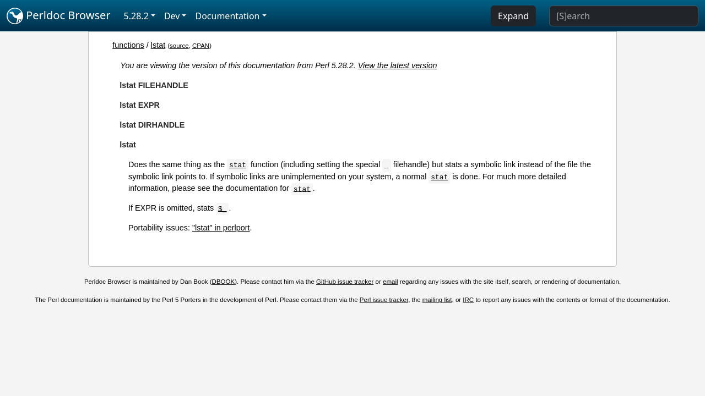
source (179, 45)
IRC (468, 299)
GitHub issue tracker (344, 281)
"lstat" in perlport (221, 227)
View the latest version (397, 65)
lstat (158, 45)
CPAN (200, 45)
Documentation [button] (227, 16)
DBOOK (223, 281)
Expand (513, 16)
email (390, 281)
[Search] (623, 16)
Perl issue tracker (384, 299)
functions (128, 45)
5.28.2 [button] (136, 16)
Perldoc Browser (59, 16)
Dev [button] (172, 16)
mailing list (437, 299)
